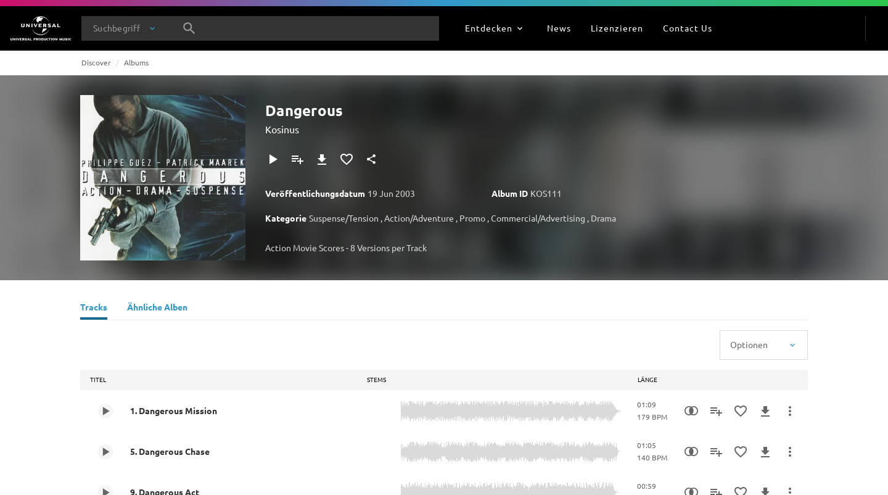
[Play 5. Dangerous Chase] (105, 452)
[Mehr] (790, 411)
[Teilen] (371, 159)
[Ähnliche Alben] (157, 308)
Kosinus (282, 129)
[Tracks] (93, 308)
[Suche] (189, 28)
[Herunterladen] (321, 159)
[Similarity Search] (691, 411)
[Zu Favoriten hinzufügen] (346, 159)
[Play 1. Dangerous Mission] (105, 411)
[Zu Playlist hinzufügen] (297, 159)
